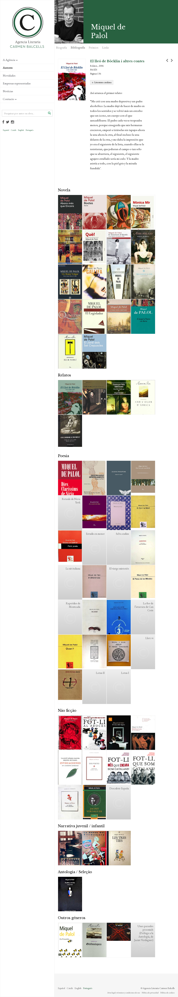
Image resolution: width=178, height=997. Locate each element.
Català (13, 130)
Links (105, 47)
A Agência (10, 60)
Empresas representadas (17, 83)
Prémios (93, 47)
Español (6, 130)
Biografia (61, 47)
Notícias (8, 91)
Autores (8, 68)
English (21, 130)
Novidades (9, 75)
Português (29, 130)
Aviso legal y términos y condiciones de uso (123, 992)
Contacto (10, 99)
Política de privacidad (150, 992)
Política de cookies (167, 992)
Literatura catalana (102, 82)
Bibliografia (78, 47)
